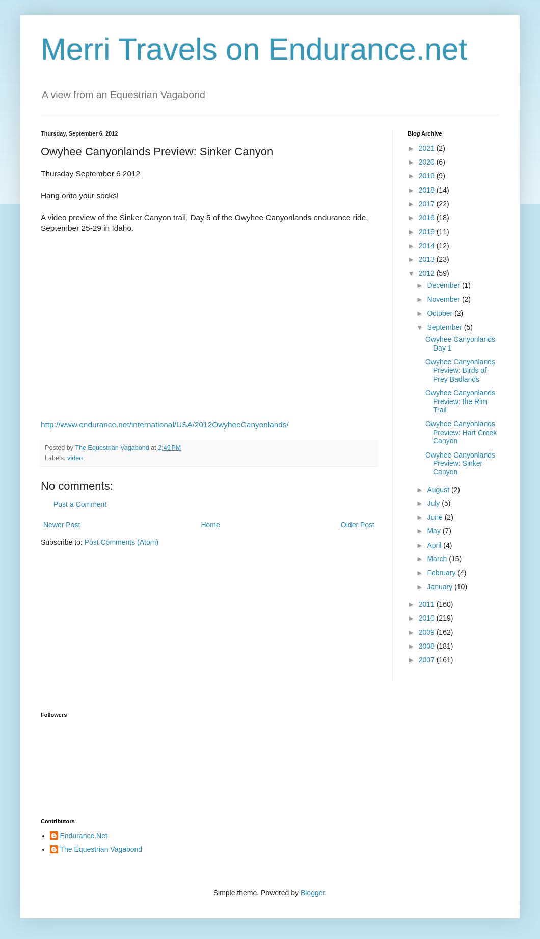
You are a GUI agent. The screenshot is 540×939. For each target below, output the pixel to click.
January (440, 587)
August (439, 490)
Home (210, 525)
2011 (428, 604)
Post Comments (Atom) (121, 542)
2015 (428, 232)
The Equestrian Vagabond (101, 849)
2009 (428, 632)
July (434, 503)
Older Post (357, 525)
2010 (428, 618)
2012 (428, 273)
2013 (428, 259)
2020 (428, 162)
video (75, 458)
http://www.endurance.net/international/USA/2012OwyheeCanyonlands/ (165, 424)
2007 (428, 660)
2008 (428, 646)
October (440, 313)
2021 (428, 148)
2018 (428, 190)
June (435, 517)
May (434, 531)
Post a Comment (79, 504)
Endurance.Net (83, 835)
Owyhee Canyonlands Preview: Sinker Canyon (460, 463)
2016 (428, 217)
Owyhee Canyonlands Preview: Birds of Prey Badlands (460, 370)
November (444, 299)
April (435, 545)
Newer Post (61, 525)
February (442, 573)
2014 (428, 246)
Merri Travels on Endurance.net (254, 49)
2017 (428, 204)
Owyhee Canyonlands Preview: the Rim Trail (460, 401)
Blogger (313, 893)
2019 (428, 176)
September (445, 327)
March (438, 559)
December (444, 285)
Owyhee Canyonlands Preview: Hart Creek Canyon (461, 432)
